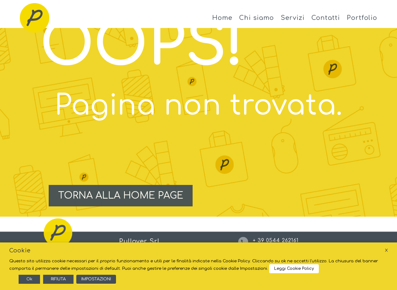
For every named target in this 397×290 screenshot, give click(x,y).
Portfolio (362, 17)
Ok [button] (29, 279)
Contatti (325, 17)
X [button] (386, 250)
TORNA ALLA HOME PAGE (120, 196)
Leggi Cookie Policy (294, 268)
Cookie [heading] (20, 250)
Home (222, 17)
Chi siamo (256, 17)
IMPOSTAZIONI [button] (96, 279)
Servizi (293, 17)
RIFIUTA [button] (58, 279)
